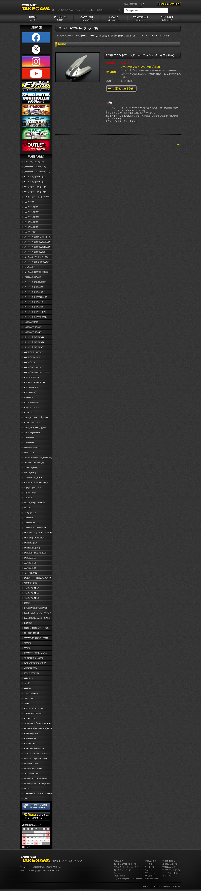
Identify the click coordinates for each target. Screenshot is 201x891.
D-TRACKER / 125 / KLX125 (35, 663)
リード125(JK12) (30, 573)
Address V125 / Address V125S (35, 528)
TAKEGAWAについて (171, 870)
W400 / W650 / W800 (32, 773)
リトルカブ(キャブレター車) (35, 257)
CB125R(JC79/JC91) (31, 377)
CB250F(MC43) (30, 738)
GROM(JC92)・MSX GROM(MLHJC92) (30, 358)
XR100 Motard (29, 442)
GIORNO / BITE (30, 583)
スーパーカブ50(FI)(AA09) (34, 252)
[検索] (146, 10)
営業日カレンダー (169, 867)
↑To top (178, 144)
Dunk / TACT (29, 452)
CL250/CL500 (29, 718)
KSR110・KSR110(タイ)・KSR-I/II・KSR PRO (34, 629)
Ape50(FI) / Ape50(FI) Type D (34, 427)
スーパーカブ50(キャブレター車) (37, 237)
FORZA (27, 603)
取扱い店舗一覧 (130, 4)
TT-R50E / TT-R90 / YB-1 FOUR (36, 638)
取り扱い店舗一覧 (169, 864)
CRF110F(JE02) (30, 392)
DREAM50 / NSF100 (32, 447)
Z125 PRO (28, 623)
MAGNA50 (28, 397)
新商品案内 (118, 861)
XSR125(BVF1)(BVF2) (33, 477)
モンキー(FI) (29, 202)
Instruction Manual (152, 879)
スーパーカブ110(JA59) (33, 307)
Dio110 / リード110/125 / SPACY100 (37, 578)
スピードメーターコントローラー (128, 879)
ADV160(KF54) (30, 563)
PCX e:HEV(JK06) (31, 543)
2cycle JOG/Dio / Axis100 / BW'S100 (37, 618)
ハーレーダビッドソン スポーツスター (36, 794)
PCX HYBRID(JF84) (32, 548)
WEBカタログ (150, 861)
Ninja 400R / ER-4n (31, 763)
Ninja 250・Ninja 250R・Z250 (35, 758)
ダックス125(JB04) (31, 227)
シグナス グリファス (32, 487)
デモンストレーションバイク (126, 867)
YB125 (26, 648)
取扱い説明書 (119, 876)
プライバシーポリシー (171, 873)
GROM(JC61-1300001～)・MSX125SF (32, 368)
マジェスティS (30, 492)
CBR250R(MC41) (31, 733)
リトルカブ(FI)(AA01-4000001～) (37, 272)
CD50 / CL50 (29, 412)
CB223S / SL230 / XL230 (33, 708)
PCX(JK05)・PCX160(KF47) (35, 538)
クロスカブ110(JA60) (32, 332)
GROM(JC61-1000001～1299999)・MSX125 (35, 373)
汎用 (26, 798)
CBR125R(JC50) (30, 668)
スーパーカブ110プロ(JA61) (35, 317)
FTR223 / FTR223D (31, 673)
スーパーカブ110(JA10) (33, 292)
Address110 (28, 518)
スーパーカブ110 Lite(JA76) (35, 166)
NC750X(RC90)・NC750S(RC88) (36, 783)
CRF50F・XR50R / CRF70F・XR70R (33, 383)
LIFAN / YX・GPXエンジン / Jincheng (33, 654)
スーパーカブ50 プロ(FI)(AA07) (36, 262)
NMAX (27, 508)
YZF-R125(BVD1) (31, 467)
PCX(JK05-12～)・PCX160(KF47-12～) (36, 533)
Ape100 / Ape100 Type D (33, 432)
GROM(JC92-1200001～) (33, 352)
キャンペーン (150, 873)
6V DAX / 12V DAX (31, 402)
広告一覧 (148, 870)
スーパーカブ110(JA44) (33, 302)
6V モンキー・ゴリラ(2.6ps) (35, 192)
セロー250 (28, 698)
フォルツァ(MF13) (31, 598)
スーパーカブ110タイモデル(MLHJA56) (33, 313)
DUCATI (27, 788)
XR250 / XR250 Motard (32, 713)
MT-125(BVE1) (30, 472)
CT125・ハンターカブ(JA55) (35, 182)
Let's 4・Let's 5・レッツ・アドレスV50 (35, 614)
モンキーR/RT (30, 232)
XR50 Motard (29, 437)
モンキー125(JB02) (31, 217)
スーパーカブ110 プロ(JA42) (35, 297)
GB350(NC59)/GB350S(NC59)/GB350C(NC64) (38, 728)
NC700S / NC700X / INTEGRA (35, 778)
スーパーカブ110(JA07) (33, 287)
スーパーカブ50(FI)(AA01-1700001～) (35, 242)
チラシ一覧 (149, 867)
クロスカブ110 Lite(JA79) (34, 161)
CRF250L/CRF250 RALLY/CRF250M (29, 744)
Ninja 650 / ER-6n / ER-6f (33, 768)
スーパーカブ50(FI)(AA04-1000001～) (35, 247)
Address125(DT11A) (31, 523)
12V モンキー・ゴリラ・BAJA (36, 197)
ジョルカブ (29, 267)
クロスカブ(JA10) (31, 322)
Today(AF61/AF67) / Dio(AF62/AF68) (38, 457)
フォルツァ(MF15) (31, 593)
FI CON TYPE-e (168, 861)
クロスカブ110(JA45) (32, 327)
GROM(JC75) (29, 362)
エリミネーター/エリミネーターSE (35, 754)
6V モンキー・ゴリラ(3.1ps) (35, 187)
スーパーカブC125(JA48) (34, 337)
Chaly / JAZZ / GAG (31, 407)
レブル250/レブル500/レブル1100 (37, 723)
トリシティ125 (30, 513)
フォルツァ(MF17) (31, 588)
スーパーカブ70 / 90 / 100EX (35, 282)
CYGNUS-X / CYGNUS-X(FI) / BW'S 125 (34, 483)
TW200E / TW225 (31, 693)
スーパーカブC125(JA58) (34, 342)
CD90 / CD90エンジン (32, 422)
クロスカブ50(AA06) (32, 277)
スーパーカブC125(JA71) (34, 347)
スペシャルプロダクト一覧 (125, 864)
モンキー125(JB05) (31, 207)
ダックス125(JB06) (31, 222)
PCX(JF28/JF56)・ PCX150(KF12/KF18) (29, 558)
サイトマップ (168, 876)
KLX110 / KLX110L (31, 633)
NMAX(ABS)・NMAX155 (34, 503)
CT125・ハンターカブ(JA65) (35, 177)
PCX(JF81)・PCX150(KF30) (35, 553)
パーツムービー (151, 864)
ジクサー (28, 683)
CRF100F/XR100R (31, 387)
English (141, 4)
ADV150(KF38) (30, 568)
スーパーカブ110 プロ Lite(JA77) (37, 172)
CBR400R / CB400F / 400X (34, 748)
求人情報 (148, 876)
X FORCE (28, 497)
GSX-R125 (28, 678)
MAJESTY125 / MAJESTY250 (35, 608)
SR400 (26, 703)
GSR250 (27, 688)
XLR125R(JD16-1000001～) (34, 658)
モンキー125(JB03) (31, 212)
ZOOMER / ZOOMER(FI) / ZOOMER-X (32, 463)
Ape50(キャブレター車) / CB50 (36, 417)
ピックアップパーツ (122, 870)
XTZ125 (27, 643)
